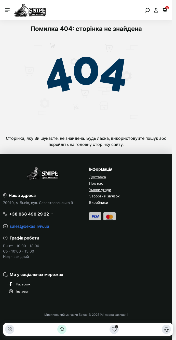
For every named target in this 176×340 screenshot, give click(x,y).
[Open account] (156, 10)
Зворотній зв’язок (104, 196)
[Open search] (147, 10)
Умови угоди (100, 189)
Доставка (97, 177)
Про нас (96, 183)
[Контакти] (166, 329)
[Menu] (7, 10)
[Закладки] (114, 329)
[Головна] (61, 329)
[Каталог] (9, 329)
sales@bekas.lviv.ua (29, 226)
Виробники (98, 202)
